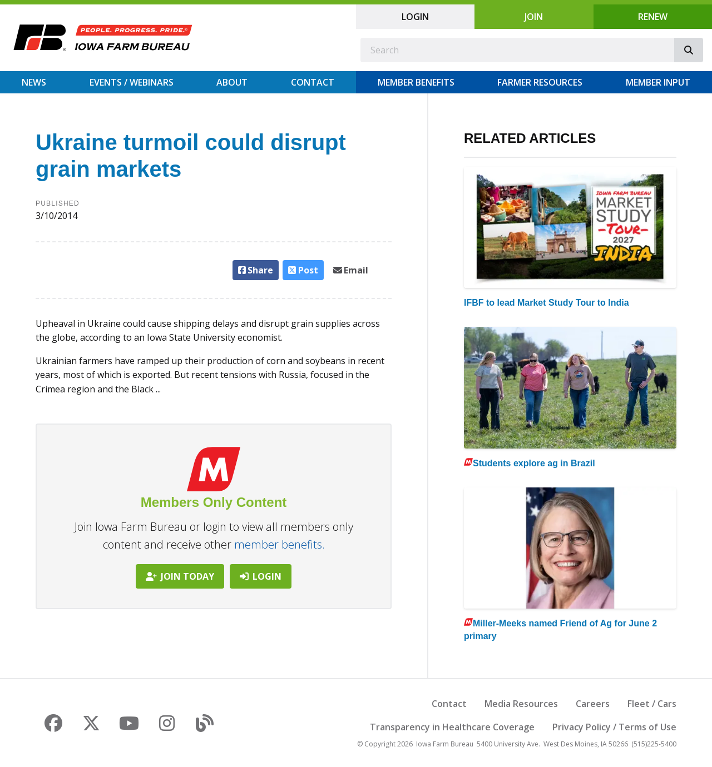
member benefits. (279, 544)
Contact (312, 82)
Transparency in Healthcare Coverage (452, 727)
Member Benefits (416, 82)
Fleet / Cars (651, 704)
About (232, 82)
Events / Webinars (132, 82)
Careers (593, 704)
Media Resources (521, 704)
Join (534, 17)
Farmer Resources (539, 82)
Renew (653, 17)
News (34, 82)
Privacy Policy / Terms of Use (614, 727)
